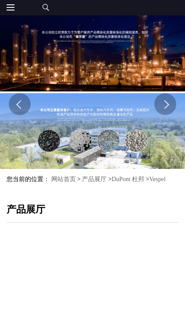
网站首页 (63, 179)
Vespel (157, 179)
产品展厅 (94, 179)
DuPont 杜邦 (128, 179)
